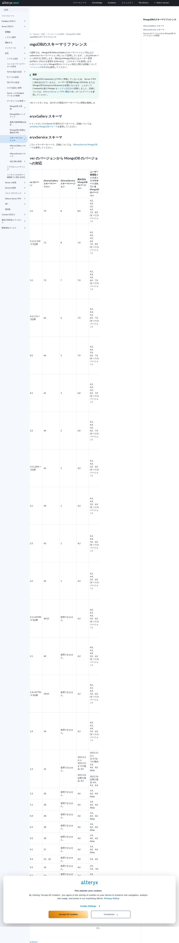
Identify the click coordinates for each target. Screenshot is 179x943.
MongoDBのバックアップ (17, 115)
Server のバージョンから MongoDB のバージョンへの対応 (159, 34)
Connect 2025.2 (13, 214)
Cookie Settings (88, 922)
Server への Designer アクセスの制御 (15, 94)
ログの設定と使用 (14, 88)
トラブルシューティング (16, 168)
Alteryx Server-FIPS (15, 198)
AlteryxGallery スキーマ (18, 146)
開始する (8, 42)
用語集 (7, 209)
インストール (15, 48)
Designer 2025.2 (13, 21)
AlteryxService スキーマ (18, 154)
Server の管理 (15, 182)
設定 (15, 53)
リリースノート (8, 16)
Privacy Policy (111, 915)
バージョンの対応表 (68, 59)
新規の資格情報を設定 (18, 123)
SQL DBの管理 (17, 161)
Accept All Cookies (68, 930)
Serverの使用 (15, 188)
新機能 (7, 32)
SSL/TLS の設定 (13, 82)
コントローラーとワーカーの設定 (16, 65)
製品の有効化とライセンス (13, 221)
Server (66, 26)
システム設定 (16, 58)
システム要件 (10, 37)
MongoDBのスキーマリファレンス (159, 19)
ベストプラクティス (15, 193)
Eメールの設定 (13, 77)
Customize (111, 930)
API (15, 204)
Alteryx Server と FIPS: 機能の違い (89, 84)
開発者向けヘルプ (13, 228)
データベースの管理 (16, 101)
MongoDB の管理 (17, 107)
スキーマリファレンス (17, 139)
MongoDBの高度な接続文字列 (17, 131)
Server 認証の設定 (16, 72)
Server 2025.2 (13, 26)
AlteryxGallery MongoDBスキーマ (71, 119)
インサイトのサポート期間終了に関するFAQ (16, 176)
